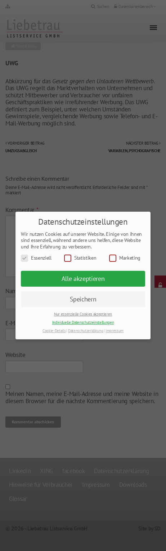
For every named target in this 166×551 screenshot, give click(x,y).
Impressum (115, 330)
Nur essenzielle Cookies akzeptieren (83, 314)
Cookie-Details (54, 330)
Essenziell (36, 258)
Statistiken (80, 258)
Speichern (83, 299)
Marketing (124, 258)
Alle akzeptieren (83, 278)
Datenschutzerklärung (85, 330)
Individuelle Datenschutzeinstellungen (83, 322)
